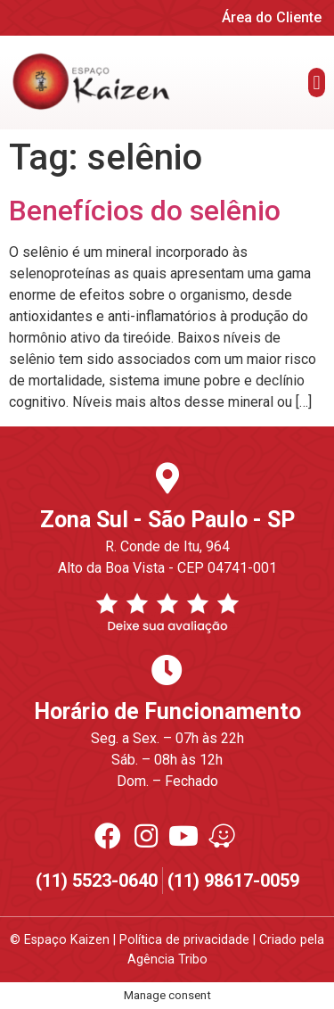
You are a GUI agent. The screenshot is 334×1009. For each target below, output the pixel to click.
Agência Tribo (167, 959)
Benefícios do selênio (145, 210)
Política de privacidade (184, 939)
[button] (316, 82)
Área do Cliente (272, 17)
